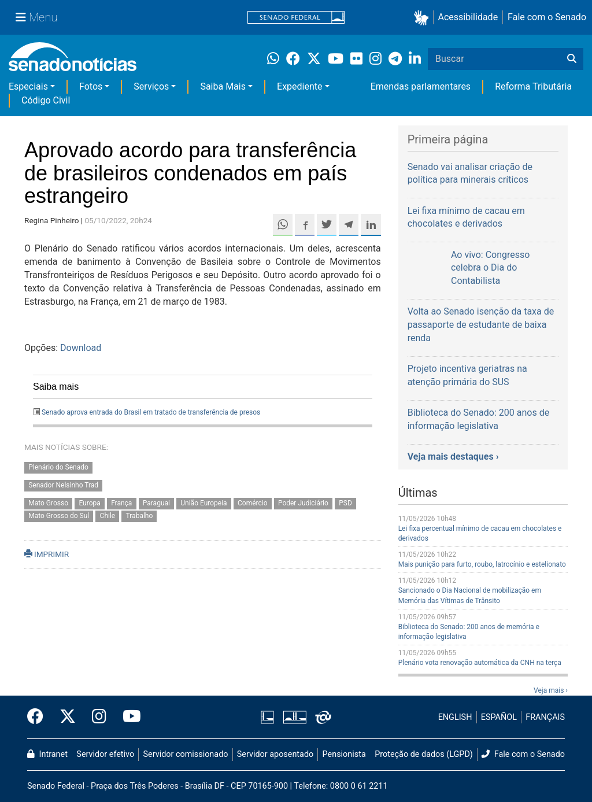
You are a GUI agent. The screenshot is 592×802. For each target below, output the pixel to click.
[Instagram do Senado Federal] (99, 717)
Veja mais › (551, 690)
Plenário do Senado (58, 467)
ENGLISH (455, 717)
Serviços (151, 86)
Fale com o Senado (547, 17)
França (121, 503)
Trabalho (139, 516)
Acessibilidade (468, 17)
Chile (108, 516)
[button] (423, 17)
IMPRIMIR (46, 554)
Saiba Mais (223, 86)
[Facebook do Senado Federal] (39, 717)
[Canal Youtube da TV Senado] (127, 717)
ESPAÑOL (499, 717)
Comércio (253, 503)
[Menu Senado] (36, 17)
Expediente (299, 86)
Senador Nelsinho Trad (63, 485)
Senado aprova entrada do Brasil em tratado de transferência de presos (151, 412)
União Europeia (203, 503)
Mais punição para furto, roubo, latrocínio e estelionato (482, 564)
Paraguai (156, 503)
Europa (89, 503)
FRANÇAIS (545, 717)
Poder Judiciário (303, 503)
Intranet (47, 754)
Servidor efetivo (105, 754)
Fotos (90, 86)
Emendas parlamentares (421, 86)
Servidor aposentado (275, 754)
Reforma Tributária (533, 86)
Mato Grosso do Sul (58, 516)
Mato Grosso (48, 503)
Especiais (28, 86)
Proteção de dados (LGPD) (424, 754)
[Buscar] (571, 59)
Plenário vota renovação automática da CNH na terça (479, 663)
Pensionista (344, 754)
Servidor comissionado (185, 754)
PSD (345, 503)
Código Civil (45, 100)
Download (80, 347)
